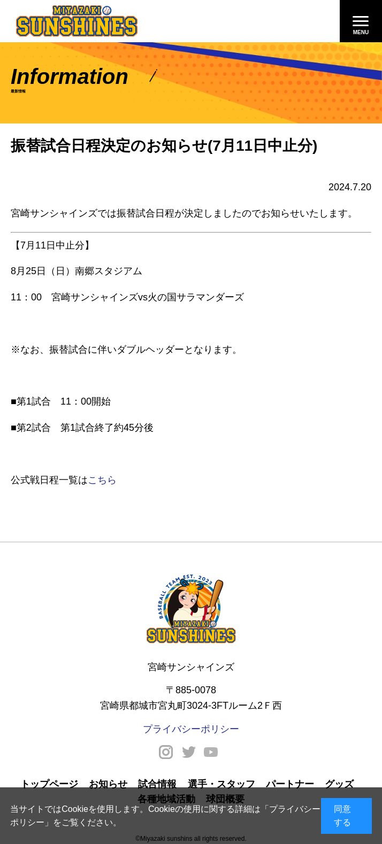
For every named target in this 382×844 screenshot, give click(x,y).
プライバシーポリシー (191, 729)
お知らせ (108, 784)
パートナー (290, 784)
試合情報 (157, 784)
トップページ (49, 784)
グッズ (339, 784)
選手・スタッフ (221, 784)
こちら (102, 480)
